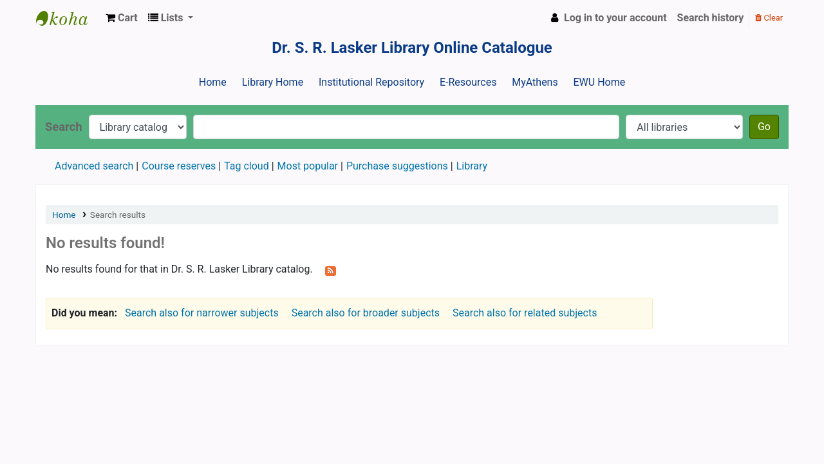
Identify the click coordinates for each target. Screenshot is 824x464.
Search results (117, 214)
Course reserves (179, 166)
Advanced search (94, 166)
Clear (769, 18)
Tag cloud (246, 166)
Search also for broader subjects (366, 313)
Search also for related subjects (525, 313)
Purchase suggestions (397, 166)
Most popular (307, 166)
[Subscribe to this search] (330, 270)
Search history (710, 18)
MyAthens (534, 82)
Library (471, 166)
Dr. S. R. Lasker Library (68, 18)
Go (764, 127)
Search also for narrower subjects (202, 313)
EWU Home (600, 82)
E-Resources (468, 82)
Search (63, 126)
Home (213, 82)
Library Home (272, 82)
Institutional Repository (371, 82)
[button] (121, 18)
